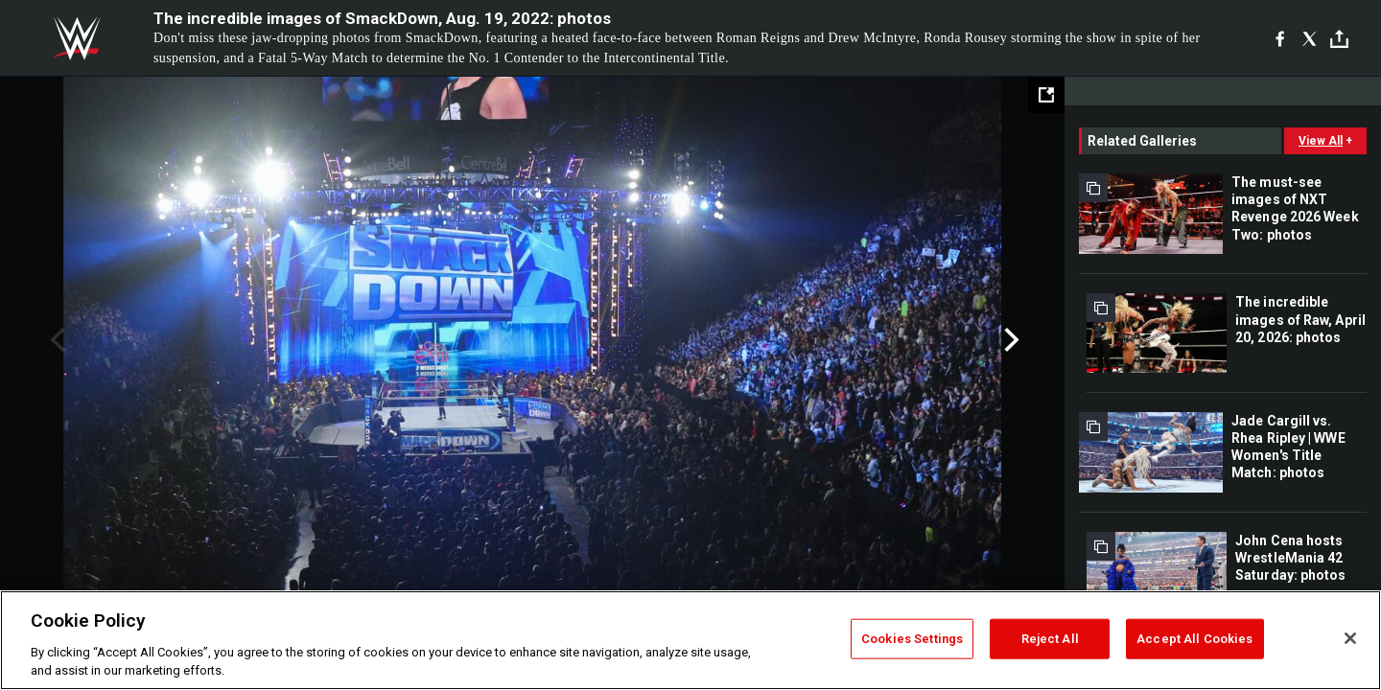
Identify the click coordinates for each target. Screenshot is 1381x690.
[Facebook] (1280, 38)
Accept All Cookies (1194, 639)
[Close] (1350, 638)
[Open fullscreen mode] (1046, 95)
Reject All (1050, 639)
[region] (690, 640)
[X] (1309, 38)
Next (1009, 340)
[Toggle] (1339, 39)
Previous (55, 340)
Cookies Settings (912, 639)
